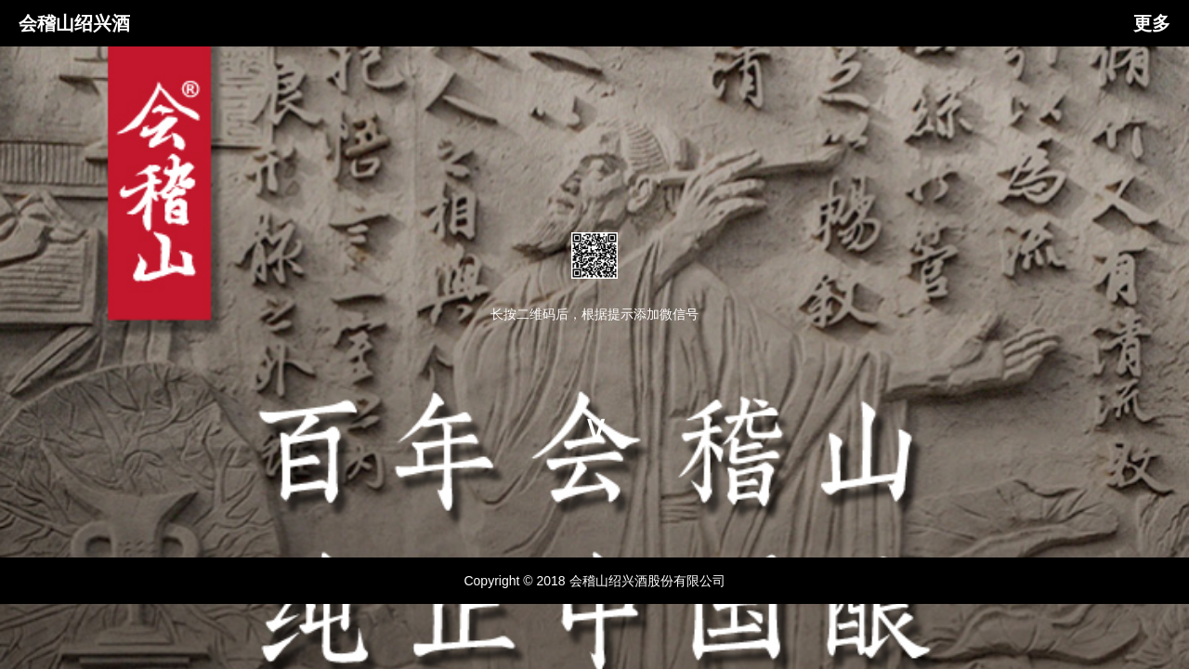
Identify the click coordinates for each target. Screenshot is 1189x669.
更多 (1151, 23)
